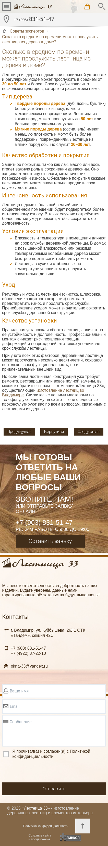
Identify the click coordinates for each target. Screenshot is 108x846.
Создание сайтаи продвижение (40, 837)
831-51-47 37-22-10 (28, 651)
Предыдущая (19, 431)
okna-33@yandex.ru (29, 666)
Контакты (15, 616)
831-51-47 (34, 20)
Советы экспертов (27, 31)
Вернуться (54, 431)
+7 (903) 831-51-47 (44, 522)
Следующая (89, 431)
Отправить (54, 788)
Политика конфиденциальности (45, 826)
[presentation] (41, 771)
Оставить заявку (50, 541)
